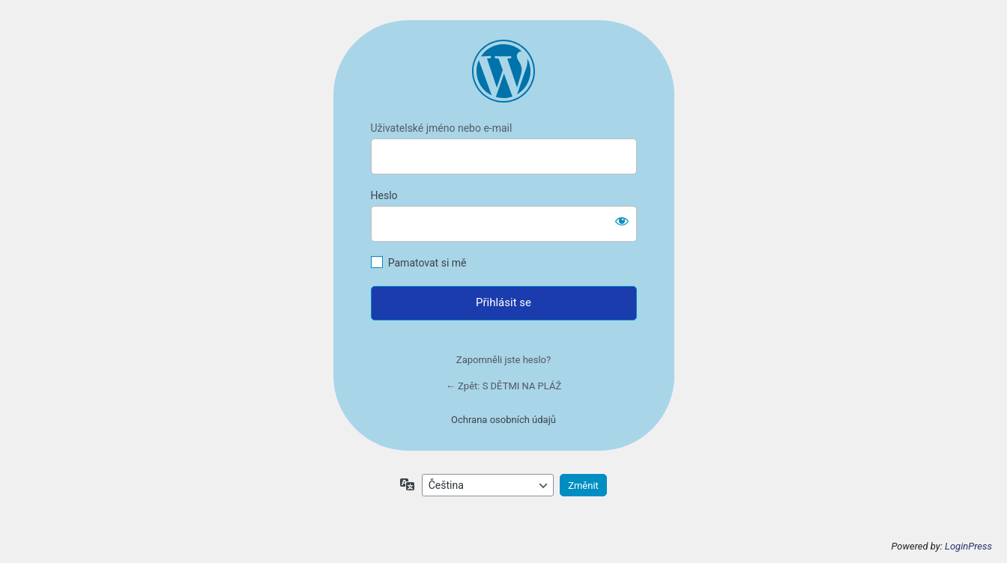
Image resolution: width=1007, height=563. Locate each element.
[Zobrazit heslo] (622, 221)
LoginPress (968, 546)
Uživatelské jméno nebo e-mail (441, 128)
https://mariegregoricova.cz (503, 71)
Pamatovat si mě (427, 263)
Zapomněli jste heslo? (503, 359)
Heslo (384, 195)
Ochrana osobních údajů (503, 419)
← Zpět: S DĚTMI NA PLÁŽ (503, 386)
